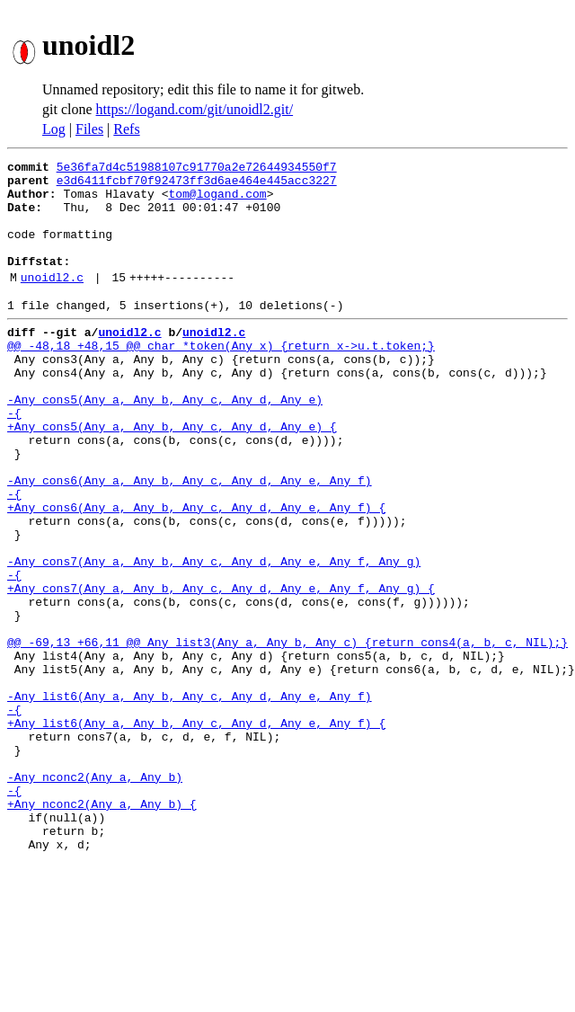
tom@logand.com (217, 201)
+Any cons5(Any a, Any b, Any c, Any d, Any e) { (172, 474)
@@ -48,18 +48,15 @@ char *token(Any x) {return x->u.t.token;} (221, 377)
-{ (14, 458)
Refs (126, 129)
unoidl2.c (52, 301)
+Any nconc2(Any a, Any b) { (102, 927)
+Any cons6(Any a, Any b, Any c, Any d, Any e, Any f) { (196, 572)
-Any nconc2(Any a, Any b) (94, 895)
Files (89, 129)
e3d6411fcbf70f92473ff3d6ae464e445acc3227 (197, 185)
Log (54, 129)
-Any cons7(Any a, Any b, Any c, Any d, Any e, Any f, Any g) (213, 636)
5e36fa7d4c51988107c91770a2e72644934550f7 (197, 169)
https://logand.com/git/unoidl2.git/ (195, 109)
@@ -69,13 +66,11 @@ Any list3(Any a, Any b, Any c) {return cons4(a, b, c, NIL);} (287, 733)
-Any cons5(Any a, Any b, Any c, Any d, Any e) (165, 442)
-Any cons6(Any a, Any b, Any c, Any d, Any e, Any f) (189, 539)
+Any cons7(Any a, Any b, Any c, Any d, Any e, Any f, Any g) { (221, 669)
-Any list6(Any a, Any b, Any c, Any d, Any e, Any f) (189, 798)
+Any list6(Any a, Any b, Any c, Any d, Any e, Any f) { (196, 830)
